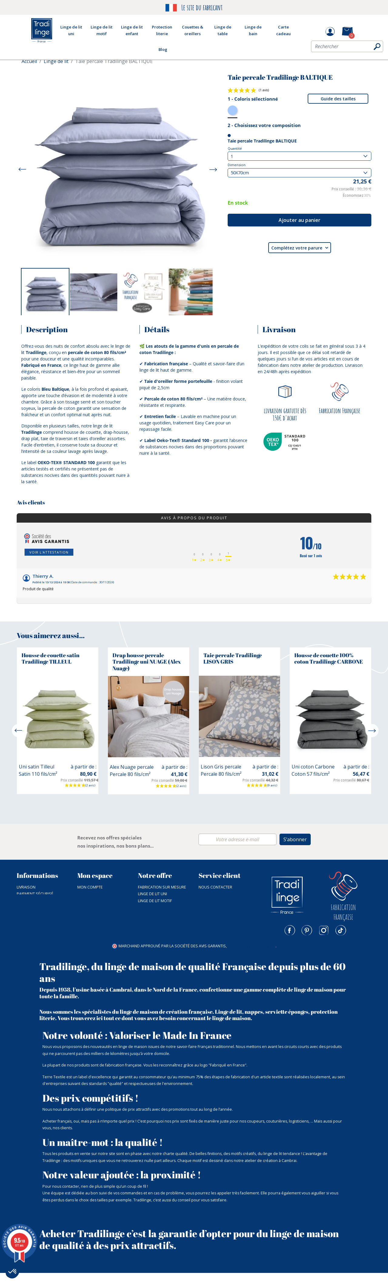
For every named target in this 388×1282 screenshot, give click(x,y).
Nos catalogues (33, 914)
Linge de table (152, 907)
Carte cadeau (151, 941)
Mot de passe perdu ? (98, 893)
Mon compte (90, 887)
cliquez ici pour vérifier (252, 954)
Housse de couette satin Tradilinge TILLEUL (50, 658)
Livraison (26, 887)
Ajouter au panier (299, 220)
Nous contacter (215, 887)
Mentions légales (34, 934)
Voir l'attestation (49, 552)
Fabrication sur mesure (162, 887)
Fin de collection (155, 928)
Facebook (289, 930)
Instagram (323, 930)
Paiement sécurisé (35, 893)
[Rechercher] (347, 47)
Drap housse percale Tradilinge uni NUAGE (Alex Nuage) (146, 661)
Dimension (237, 164)
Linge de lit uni (152, 893)
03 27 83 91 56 (211, 893)
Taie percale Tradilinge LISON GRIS (232, 658)
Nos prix (25, 921)
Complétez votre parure (299, 247)
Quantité (235, 148)
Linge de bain (150, 914)
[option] (45, 292)
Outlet (145, 934)
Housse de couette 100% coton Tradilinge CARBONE (328, 658)
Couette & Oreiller (157, 921)
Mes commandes (94, 900)
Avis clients (31, 502)
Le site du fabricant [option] (194, 7)
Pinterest (306, 930)
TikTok (340, 930)
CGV (20, 900)
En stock (238, 202)
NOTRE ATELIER (30, 907)
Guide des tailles (338, 99)
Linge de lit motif (155, 900)
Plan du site (29, 928)
